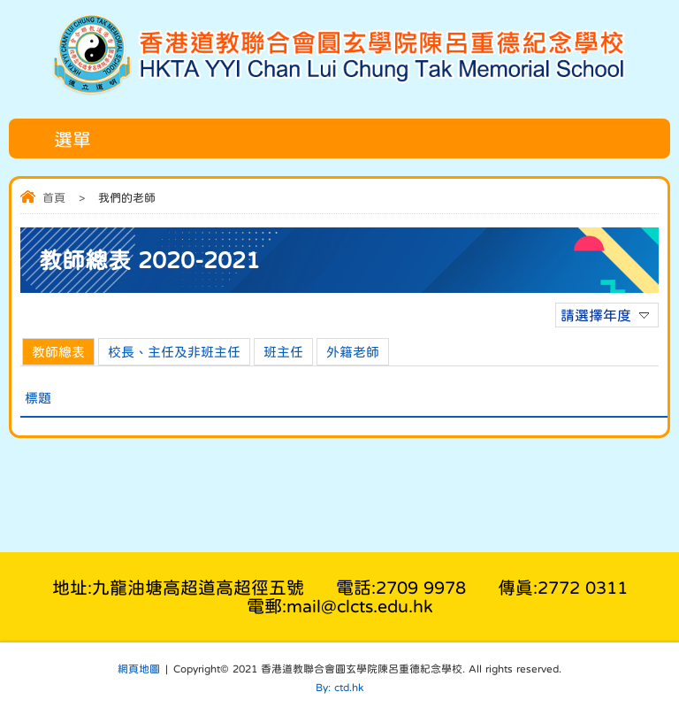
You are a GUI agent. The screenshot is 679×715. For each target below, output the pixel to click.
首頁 (53, 198)
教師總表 (58, 351)
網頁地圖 (139, 669)
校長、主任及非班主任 (174, 351)
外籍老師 (352, 351)
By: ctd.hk (339, 687)
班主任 (283, 351)
